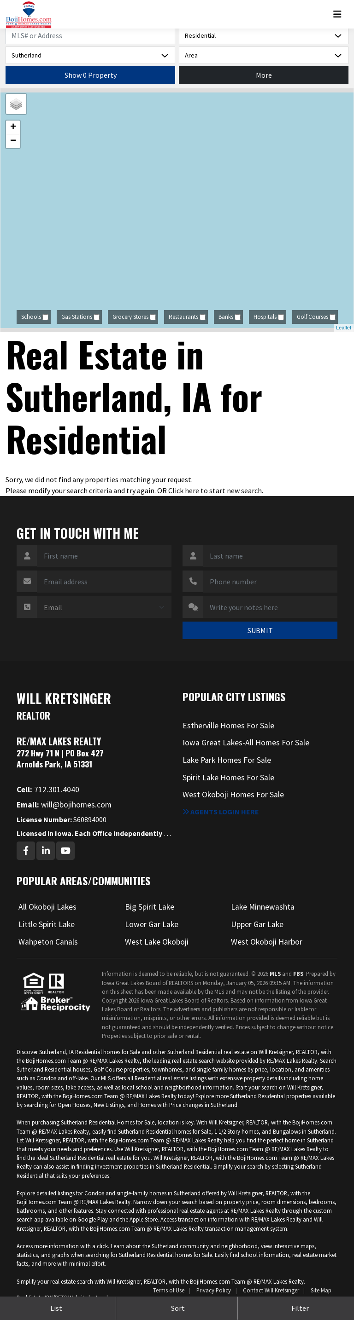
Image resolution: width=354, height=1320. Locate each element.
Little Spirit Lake (46, 924)
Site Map (321, 1290)
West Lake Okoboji (157, 942)
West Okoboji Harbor (266, 942)
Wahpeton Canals (48, 942)
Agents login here (221, 811)
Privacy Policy (213, 1290)
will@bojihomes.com (64, 805)
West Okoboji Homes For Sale (233, 795)
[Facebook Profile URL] (26, 851)
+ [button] (13, 127)
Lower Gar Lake (151, 924)
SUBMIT (260, 630)
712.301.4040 (48, 789)
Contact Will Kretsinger (271, 1290)
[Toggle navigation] (340, 14)
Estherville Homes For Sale (228, 726)
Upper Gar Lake (257, 924)
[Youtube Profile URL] (65, 851)
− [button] (13, 141)
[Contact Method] (104, 607)
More (264, 75)
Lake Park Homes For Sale (227, 760)
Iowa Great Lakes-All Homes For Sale (246, 743)
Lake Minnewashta (263, 907)
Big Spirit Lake (149, 907)
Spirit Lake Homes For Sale (228, 777)
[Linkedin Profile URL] (45, 851)
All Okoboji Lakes (47, 907)
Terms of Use (168, 1290)
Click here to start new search (215, 490)
